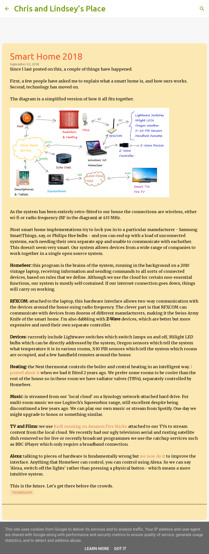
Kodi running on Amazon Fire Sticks (90, 426)
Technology (22, 492)
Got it (120, 548)
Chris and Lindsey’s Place (60, 8)
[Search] (113, 9)
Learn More (97, 548)
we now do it (152, 456)
